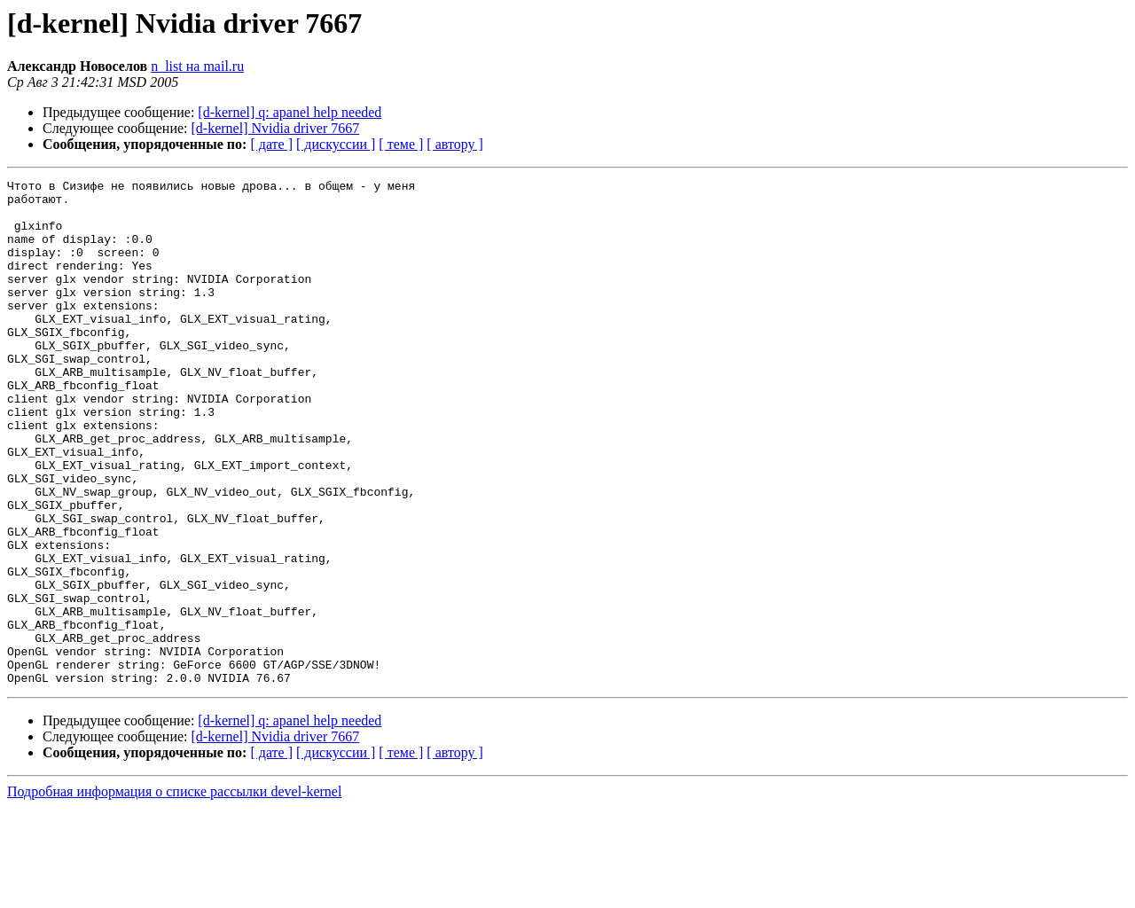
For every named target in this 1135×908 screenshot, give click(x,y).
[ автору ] (454, 144)
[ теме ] (401, 144)
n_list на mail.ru (197, 66)
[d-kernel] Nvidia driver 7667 (276, 128)
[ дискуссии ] (335, 144)
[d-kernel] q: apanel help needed (289, 112)
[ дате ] (271, 144)
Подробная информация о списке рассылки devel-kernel (174, 892)
